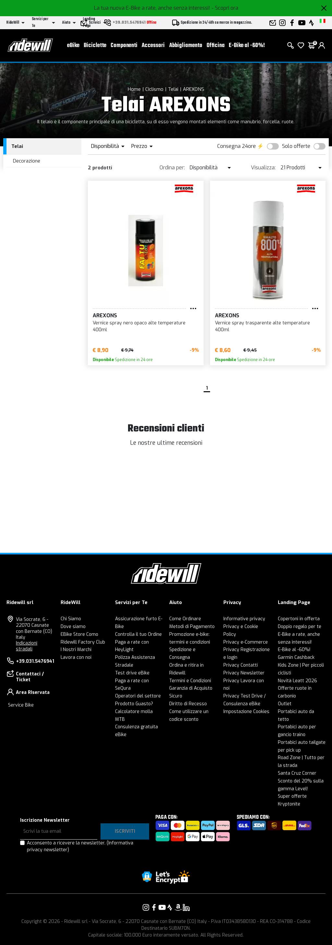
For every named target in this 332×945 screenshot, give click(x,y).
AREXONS (193, 89)
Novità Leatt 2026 (297, 681)
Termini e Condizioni (190, 681)
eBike (73, 45)
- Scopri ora (224, 8)
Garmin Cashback (296, 657)
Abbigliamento (185, 45)
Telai (173, 89)
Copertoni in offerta (299, 619)
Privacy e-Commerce (245, 642)
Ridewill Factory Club (83, 642)
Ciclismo (154, 89)
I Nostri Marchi (76, 650)
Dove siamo (73, 627)
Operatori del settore (138, 696)
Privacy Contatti (240, 665)
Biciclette (95, 45)
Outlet (284, 704)
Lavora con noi (76, 657)
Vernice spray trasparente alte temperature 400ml (262, 326)
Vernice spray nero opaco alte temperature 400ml (139, 326)
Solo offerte (296, 146)
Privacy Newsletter (244, 673)
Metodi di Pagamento (192, 627)
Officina (216, 45)
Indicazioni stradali (26, 646)
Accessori (153, 45)
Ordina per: (172, 167)
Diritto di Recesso (188, 704)
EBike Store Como (79, 634)
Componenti (124, 45)
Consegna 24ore (236, 146)
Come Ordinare (185, 619)
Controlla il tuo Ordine (138, 634)
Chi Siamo (71, 619)
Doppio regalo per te (299, 627)
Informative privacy (244, 619)
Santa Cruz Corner (297, 773)
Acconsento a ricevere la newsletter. (80, 846)
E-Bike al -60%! (247, 45)
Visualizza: (263, 167)
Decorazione (26, 161)
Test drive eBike (132, 673)
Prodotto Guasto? (134, 704)
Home (134, 89)
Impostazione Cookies (246, 712)
